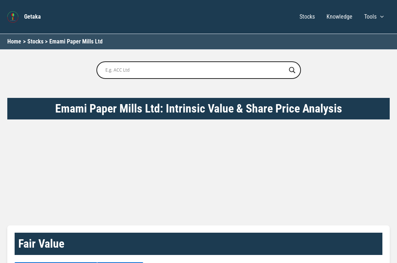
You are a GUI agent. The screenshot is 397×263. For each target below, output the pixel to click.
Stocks (307, 16)
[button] (380, 16)
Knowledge (339, 16)
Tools (374, 16)
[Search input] (195, 70)
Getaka (32, 16)
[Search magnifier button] (292, 70)
